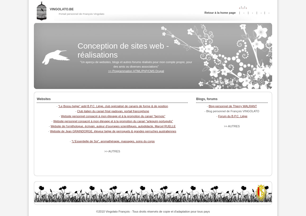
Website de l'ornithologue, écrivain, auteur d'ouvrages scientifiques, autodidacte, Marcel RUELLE (113, 126)
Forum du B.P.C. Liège (232, 116)
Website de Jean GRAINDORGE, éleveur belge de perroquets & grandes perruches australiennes (113, 131)
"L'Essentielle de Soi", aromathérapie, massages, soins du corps (113, 141)
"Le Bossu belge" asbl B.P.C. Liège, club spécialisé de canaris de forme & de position (113, 106)
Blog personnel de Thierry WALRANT (233, 106)
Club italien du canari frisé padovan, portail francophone (113, 111)
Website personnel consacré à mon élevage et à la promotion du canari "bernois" (113, 116)
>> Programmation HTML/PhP (136, 71)
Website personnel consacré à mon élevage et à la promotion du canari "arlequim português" (113, 121)
